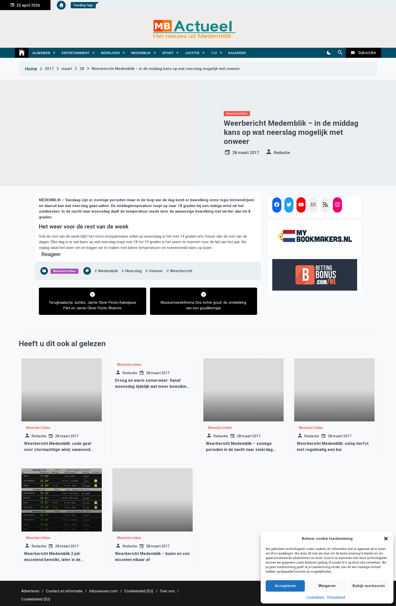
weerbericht (181, 271)
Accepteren (285, 586)
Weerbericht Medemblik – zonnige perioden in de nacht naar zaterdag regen (239, 449)
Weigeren (327, 586)
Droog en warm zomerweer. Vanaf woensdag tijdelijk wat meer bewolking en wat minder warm (152, 386)
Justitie (192, 53)
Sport (168, 53)
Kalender (237, 53)
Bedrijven (110, 53)
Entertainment (76, 53)
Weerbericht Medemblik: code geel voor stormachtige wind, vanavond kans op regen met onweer (57, 449)
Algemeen (41, 53)
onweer (156, 271)
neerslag (133, 271)
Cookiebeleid (315, 597)
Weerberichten (236, 113)
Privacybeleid (336, 597)
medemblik (108, 271)
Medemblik (141, 53)
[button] (385, 538)
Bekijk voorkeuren (369, 586)
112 (214, 53)
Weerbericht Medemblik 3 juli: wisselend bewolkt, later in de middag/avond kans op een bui (53, 559)
